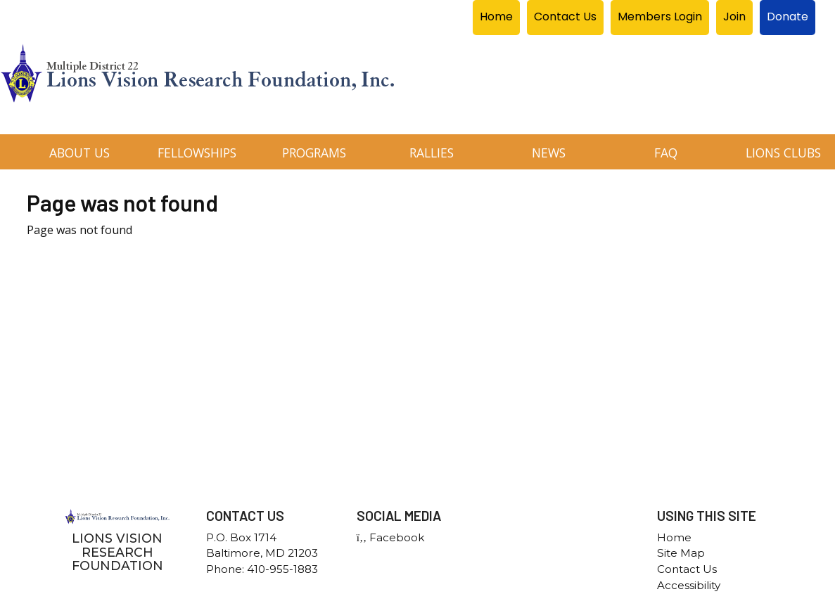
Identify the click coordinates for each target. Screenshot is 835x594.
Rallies (431, 152)
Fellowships (197, 152)
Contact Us (565, 16)
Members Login (660, 16)
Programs (314, 152)
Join (734, 16)
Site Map (681, 553)
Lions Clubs (783, 152)
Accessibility (688, 585)
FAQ (665, 152)
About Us (79, 152)
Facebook (390, 537)
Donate (787, 16)
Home (496, 16)
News (549, 152)
